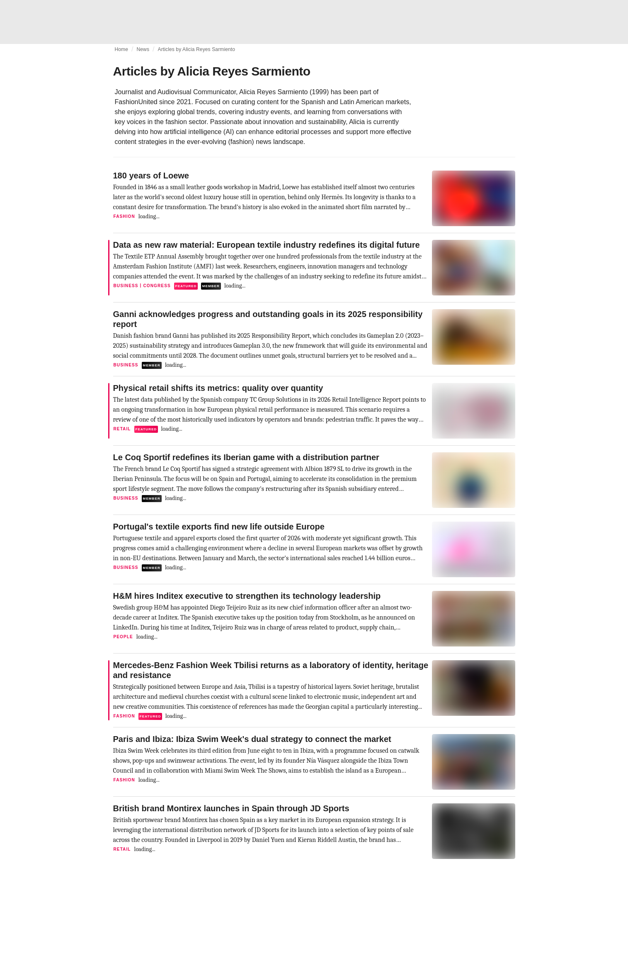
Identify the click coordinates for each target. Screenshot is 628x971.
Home (122, 49)
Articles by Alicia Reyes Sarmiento (196, 49)
